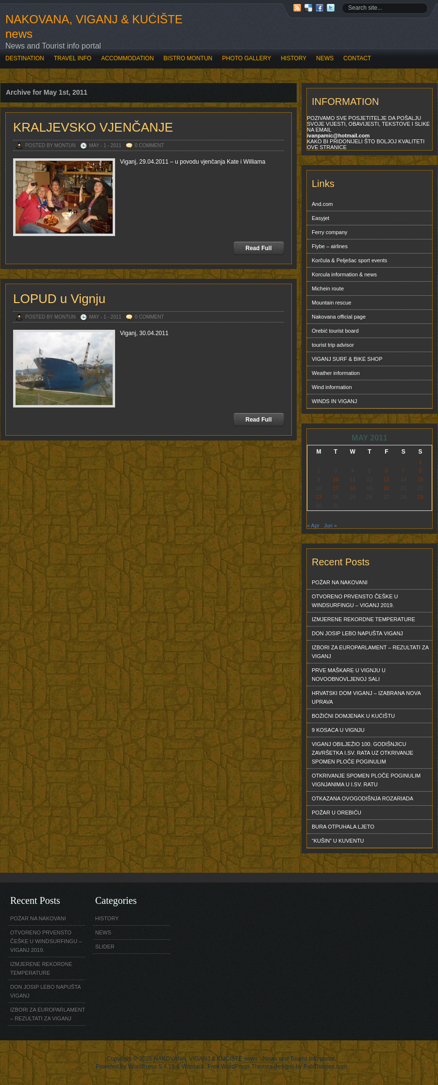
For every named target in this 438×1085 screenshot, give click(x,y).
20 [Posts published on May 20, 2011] (386, 488)
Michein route (328, 288)
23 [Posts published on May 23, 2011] (318, 497)
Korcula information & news (344, 274)
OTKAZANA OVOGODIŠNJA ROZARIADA (362, 798)
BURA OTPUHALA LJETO (343, 827)
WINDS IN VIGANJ (334, 401)
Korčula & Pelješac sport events (349, 260)
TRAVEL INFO (72, 58)
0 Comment (149, 145)
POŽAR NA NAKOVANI (340, 582)
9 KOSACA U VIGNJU (338, 730)
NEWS (325, 58)
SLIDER (105, 946)
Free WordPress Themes (239, 1066)
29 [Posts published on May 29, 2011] (420, 497)
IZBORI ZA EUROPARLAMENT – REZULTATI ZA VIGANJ (370, 651)
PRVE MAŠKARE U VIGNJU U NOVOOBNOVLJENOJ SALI (349, 674)
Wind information (332, 387)
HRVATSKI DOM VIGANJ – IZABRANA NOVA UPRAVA (366, 697)
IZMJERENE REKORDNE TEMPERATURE (363, 619)
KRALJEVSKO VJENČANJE (93, 127)
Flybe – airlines (330, 246)
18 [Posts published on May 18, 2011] (352, 488)
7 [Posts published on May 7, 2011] (403, 471)
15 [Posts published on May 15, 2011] (420, 479)
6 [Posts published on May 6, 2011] (386, 471)
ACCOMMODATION (127, 58)
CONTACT (357, 58)
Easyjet (320, 218)
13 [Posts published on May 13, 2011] (386, 479)
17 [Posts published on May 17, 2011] (335, 488)
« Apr (313, 525)
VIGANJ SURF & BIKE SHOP (347, 359)
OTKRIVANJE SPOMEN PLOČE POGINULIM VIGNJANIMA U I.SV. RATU (366, 780)
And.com (322, 204)
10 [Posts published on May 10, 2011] (335, 479)
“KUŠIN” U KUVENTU (338, 841)
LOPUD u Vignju (59, 298)
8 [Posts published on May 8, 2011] (420, 471)
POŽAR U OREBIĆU (336, 812)
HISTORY (293, 58)
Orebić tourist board (335, 331)
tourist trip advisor (333, 345)
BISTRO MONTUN (188, 58)
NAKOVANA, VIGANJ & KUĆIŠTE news (94, 26)
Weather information (336, 373)
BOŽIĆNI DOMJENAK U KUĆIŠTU (353, 716)
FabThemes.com (325, 1066)
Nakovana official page (339, 317)
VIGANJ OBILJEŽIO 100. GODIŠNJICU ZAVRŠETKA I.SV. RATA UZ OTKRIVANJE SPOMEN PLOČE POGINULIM (362, 752)
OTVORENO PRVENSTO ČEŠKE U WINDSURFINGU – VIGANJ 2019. (355, 600)
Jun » (330, 525)
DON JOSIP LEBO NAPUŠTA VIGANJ (357, 633)
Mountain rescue (331, 302)
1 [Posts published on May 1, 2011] (420, 462)
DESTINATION (24, 58)
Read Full (258, 248)
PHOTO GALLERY (246, 58)
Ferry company (329, 232)
